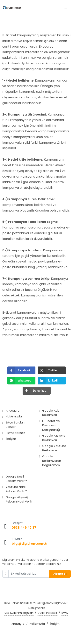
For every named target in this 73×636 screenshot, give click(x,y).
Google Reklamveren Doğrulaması (51, 460)
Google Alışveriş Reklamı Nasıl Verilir (19, 499)
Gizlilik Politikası (47, 613)
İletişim (11, 439)
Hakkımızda (14, 416)
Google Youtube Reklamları (54, 448)
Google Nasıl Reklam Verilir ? (16, 478)
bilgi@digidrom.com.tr (30, 543)
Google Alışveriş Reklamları (53, 437)
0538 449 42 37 (24, 527)
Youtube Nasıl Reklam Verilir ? (16, 489)
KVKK (65, 613)
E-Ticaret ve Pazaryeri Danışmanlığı (51, 425)
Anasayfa (12, 410)
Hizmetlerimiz (15, 433)
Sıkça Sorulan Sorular (15, 424)
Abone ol (59, 574)
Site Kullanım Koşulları (18, 613)
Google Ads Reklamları (50, 412)
